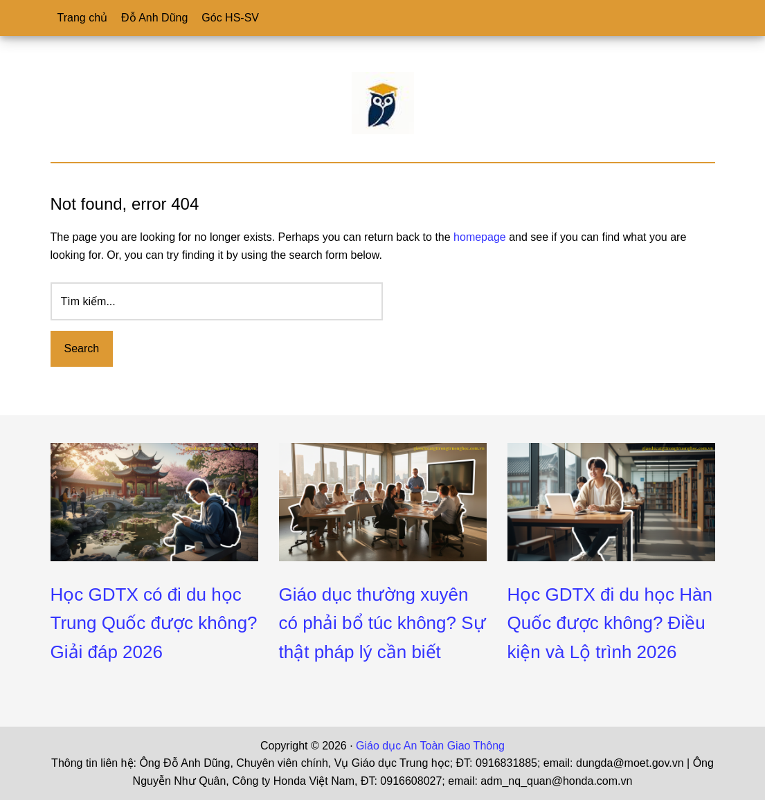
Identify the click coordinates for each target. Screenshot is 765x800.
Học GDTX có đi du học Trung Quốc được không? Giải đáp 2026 (154, 623)
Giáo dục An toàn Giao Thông (383, 103)
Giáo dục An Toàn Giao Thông (430, 746)
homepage (479, 237)
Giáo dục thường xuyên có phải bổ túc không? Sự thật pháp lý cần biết (382, 623)
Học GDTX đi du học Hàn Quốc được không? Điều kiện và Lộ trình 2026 (609, 623)
